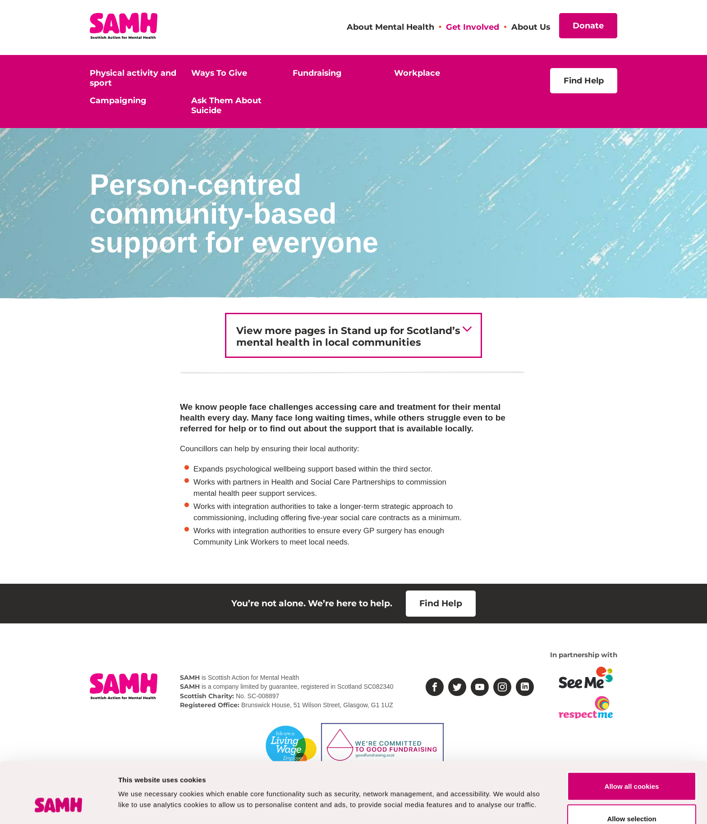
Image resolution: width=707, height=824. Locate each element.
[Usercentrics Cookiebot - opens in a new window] (58, 806)
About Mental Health (390, 27)
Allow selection (631, 766)
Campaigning (118, 100)
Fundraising (317, 73)
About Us (530, 27)
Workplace (417, 73)
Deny (632, 798)
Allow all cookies (632, 734)
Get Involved (472, 27)
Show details (473, 782)
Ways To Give (219, 73)
